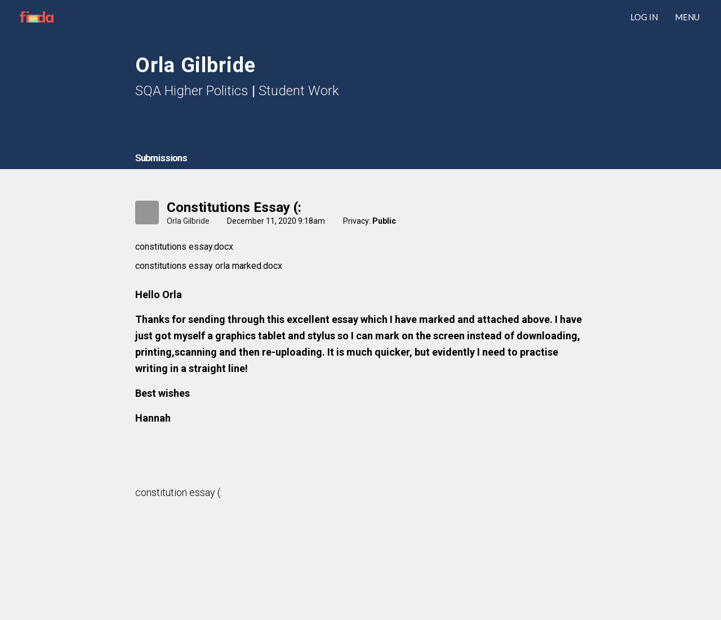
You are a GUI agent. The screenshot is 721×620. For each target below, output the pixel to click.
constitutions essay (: (234, 207)
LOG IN (644, 17)
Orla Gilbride (188, 220)
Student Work (299, 91)
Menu (687, 17)
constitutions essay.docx (184, 246)
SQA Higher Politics (191, 91)
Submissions (161, 158)
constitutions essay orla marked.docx (208, 265)
